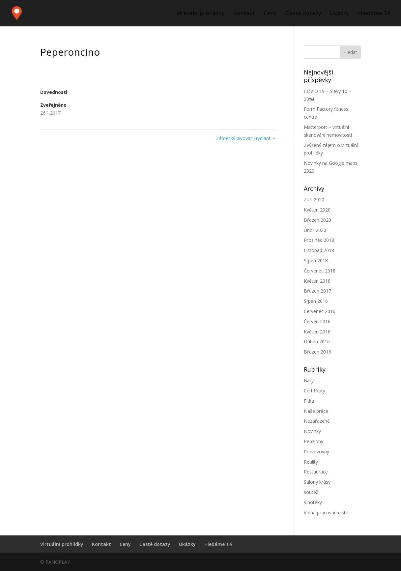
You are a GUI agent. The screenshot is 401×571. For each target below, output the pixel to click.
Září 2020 (314, 199)
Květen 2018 (317, 281)
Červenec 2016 (319, 311)
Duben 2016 (317, 341)
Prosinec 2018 (319, 240)
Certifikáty (314, 390)
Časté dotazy (303, 14)
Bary (309, 380)
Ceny (270, 14)
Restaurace (316, 472)
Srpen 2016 (316, 301)
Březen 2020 (317, 220)
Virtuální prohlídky (200, 14)
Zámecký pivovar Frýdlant (246, 138)
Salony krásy (317, 482)
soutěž (311, 492)
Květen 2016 (317, 331)
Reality (311, 462)
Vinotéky (313, 502)
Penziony (313, 441)
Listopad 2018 (319, 250)
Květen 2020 (317, 210)
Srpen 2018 (316, 260)
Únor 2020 (315, 230)
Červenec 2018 (319, 271)
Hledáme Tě (374, 14)
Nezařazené (317, 421)
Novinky (312, 431)
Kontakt (244, 14)
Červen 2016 (317, 321)
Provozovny (316, 451)
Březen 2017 (317, 291)
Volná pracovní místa (326, 512)
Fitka (309, 401)
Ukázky (339, 14)
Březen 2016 (317, 352)
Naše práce (316, 411)
